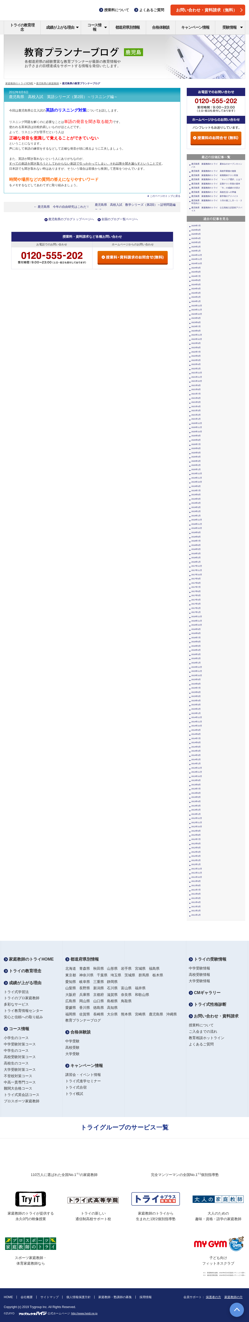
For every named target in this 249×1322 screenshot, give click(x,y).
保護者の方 (213, 1297)
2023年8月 (196, 322)
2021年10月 (196, 381)
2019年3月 (196, 507)
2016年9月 (196, 629)
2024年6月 (196, 280)
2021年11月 (196, 377)
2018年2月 (196, 557)
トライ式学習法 (16, 992)
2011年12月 (196, 869)
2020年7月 (196, 444)
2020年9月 (196, 436)
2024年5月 (196, 284)
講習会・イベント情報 (83, 1075)
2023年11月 (196, 310)
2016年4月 (196, 650)
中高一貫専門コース (20, 1082)
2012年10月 (196, 826)
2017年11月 (196, 570)
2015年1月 (196, 713)
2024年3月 (196, 293)
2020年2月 (196, 465)
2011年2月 (196, 911)
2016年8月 (196, 633)
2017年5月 (196, 595)
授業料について (201, 1025)
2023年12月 (196, 306)
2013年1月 (196, 814)
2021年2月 (196, 415)
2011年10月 (196, 877)
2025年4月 (196, 238)
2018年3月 (196, 553)
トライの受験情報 (207, 959)
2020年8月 (196, 440)
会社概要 (27, 1297)
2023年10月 (196, 314)
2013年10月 (196, 776)
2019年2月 (196, 511)
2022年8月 (196, 347)
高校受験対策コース (20, 1057)
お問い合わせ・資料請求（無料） (209, 10)
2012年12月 (196, 818)
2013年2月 (196, 810)
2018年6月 (196, 545)
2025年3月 (196, 242)
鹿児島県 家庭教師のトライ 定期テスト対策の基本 (215, 184)
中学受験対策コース (20, 1044)
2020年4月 (196, 457)
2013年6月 (196, 793)
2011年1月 (196, 915)
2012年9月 (196, 831)
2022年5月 (196, 360)
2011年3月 (196, 906)
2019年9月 (196, 486)
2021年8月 (196, 389)
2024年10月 (196, 263)
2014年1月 (196, 763)
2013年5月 (196, 797)
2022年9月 (196, 343)
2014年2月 (196, 759)
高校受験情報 (199, 975)
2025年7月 (196, 226)
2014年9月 (196, 730)
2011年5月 (196, 898)
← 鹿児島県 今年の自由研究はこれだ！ (62, 207)
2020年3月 (196, 461)
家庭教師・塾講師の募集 (115, 1297)
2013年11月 (196, 772)
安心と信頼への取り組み (23, 1017)
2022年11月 (196, 335)
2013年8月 (196, 785)
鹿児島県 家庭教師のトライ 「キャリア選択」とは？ (216, 179)
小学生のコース (16, 1038)
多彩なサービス (16, 1004)
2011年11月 (196, 873)
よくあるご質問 (201, 1044)
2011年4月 (196, 902)
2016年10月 (196, 625)
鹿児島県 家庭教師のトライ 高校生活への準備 (213, 192)
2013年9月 (196, 780)
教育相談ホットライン (206, 1038)
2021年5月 (196, 402)
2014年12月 (196, 717)
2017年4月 (196, 600)
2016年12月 (196, 616)
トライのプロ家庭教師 (21, 998)
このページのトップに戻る (165, 196)
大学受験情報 (199, 981)
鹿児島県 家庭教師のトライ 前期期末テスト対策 (214, 175)
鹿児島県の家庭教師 (47, 83)
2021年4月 (196, 406)
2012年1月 (196, 864)
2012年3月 (196, 856)
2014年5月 (196, 747)
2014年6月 (196, 742)
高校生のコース (16, 1063)
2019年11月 (196, 478)
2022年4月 (196, 364)
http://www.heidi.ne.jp (84, 1313)
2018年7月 (196, 541)
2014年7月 (196, 738)
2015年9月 (196, 679)
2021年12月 (196, 373)
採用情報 (145, 1297)
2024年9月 (196, 268)
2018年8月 (196, 537)
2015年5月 (196, 696)
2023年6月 (196, 331)
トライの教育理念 (22, 27)
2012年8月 (196, 835)
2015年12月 (196, 667)
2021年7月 (196, 394)
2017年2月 (196, 608)
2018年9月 (196, 532)
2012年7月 (196, 839)
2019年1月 (196, 516)
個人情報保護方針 (78, 1297)
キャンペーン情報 (195, 27)
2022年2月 (196, 369)
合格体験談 (160, 27)
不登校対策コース (18, 1076)
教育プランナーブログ (83, 1020)
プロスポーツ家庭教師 (21, 1101)
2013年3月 (196, 806)
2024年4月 (196, 289)
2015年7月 (196, 688)
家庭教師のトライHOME (19, 83)
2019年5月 (196, 499)
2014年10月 (196, 726)
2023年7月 (196, 326)
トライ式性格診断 (207, 1004)
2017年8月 (196, 583)
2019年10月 (196, 482)
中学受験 (72, 1041)
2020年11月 (196, 427)
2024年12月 (196, 255)
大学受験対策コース (20, 1070)
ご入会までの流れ (203, 1031)
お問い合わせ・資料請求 (214, 1016)
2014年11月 (196, 722)
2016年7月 (196, 637)
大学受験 (72, 1054)
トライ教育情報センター (23, 1011)
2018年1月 (196, 562)
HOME (8, 1297)
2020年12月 (196, 423)
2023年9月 (196, 318)
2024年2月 (196, 297)
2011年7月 (196, 890)
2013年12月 (196, 768)
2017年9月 (196, 579)
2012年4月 (196, 852)
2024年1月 (196, 301)
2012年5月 (196, 848)
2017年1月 (196, 612)
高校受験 (72, 1047)
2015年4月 (196, 700)
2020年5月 (196, 453)
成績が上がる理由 (62, 27)
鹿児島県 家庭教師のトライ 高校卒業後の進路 (213, 171)
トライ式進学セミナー (83, 1081)
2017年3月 (196, 604)
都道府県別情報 (127, 27)
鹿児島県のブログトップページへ (71, 219)
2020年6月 (196, 448)
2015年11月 (196, 671)
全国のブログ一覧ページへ (119, 219)
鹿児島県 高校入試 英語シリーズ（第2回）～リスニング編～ (63, 97)
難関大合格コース (18, 1088)
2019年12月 (196, 473)
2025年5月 (196, 234)
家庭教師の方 (233, 1297)
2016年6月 (196, 642)
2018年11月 (196, 524)
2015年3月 (196, 705)
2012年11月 (196, 822)
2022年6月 (196, 356)
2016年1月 (196, 663)
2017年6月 (196, 591)
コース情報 (97, 27)
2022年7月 (196, 352)
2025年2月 (196, 247)
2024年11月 (196, 259)
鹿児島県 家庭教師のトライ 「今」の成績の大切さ (215, 188)
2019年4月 (196, 503)
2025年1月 (196, 251)
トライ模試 (74, 1094)
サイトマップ (49, 1297)
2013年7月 (196, 789)
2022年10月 (196, 339)
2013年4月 (196, 801)
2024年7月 (196, 276)
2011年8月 (196, 885)
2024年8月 (196, 272)
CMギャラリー (205, 993)
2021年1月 (196, 419)
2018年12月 (196, 520)
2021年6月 (196, 398)
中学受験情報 (199, 968)
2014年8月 (196, 734)
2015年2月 (196, 709)
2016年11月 (196, 621)
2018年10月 (196, 528)
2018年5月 (196, 549)
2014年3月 (196, 755)
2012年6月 (196, 843)
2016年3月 (196, 654)
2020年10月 (196, 432)
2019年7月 (196, 490)
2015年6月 (196, 692)
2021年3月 (196, 410)
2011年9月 (196, 881)
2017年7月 (196, 587)
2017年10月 (196, 575)
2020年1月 (196, 469)
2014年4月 (196, 751)
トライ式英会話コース (21, 1095)
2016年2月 (196, 658)
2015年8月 (196, 684)
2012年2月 (196, 860)
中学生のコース (16, 1050)
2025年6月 (196, 230)
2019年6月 (196, 494)
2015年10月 (196, 675)
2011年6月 (196, 894)
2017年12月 (196, 566)
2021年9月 (196, 385)
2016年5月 (196, 646)
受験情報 (232, 27)
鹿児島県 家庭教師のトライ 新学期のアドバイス (214, 196)
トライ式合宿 (76, 1087)
